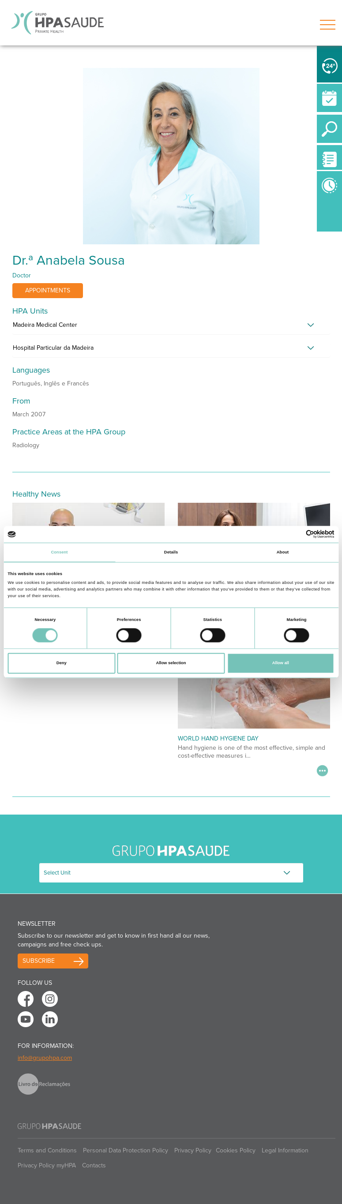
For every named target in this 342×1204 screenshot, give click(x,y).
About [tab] (283, 552)
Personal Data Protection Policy (125, 1150)
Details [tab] (171, 552)
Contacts (94, 1165)
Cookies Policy (236, 1150)
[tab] (171, 327)
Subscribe (39, 961)
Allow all (280, 663)
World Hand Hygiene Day (218, 738)
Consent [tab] (59, 552)
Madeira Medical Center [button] (45, 325)
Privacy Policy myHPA (47, 1165)
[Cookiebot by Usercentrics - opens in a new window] (295, 534)
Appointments (47, 290)
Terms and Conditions (47, 1150)
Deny (61, 663)
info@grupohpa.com (45, 1058)
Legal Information (285, 1150)
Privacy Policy (192, 1150)
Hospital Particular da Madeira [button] (53, 347)
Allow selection (171, 663)
